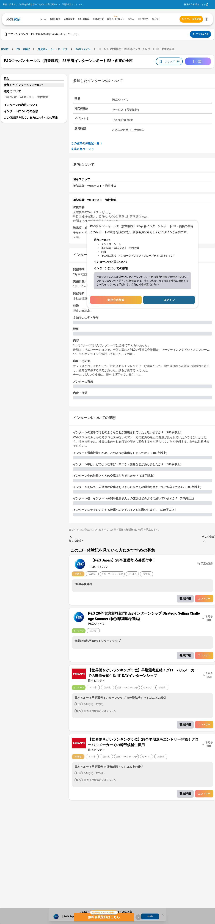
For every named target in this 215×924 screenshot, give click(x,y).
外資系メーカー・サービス (53, 49)
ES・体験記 (23, 49)
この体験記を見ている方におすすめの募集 (31, 117)
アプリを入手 (200, 34)
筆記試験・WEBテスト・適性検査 (27, 97)
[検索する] (206, 19)
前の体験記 (76, 538)
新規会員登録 (115, 299)
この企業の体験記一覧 (87, 143)
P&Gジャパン (83, 49)
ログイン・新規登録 (191, 19)
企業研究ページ (83, 149)
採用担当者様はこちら (194, 4)
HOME (5, 49)
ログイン (169, 299)
